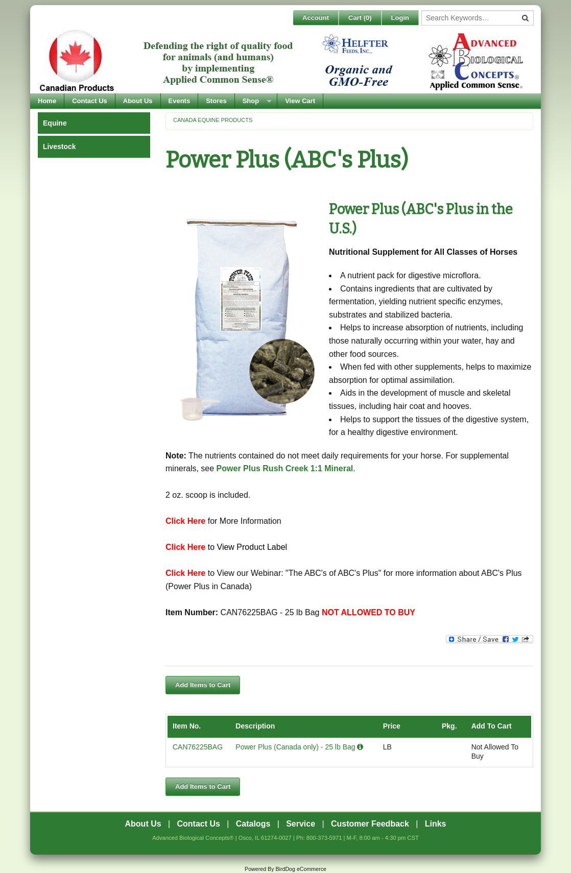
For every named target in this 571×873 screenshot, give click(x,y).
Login (400, 17)
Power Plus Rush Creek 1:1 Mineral (285, 468)
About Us (138, 101)
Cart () (360, 17)
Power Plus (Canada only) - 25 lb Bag (299, 747)
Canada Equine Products (212, 120)
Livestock (59, 146)
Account (315, 17)
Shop (251, 101)
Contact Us (89, 101)
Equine (55, 123)
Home (47, 101)
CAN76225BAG (198, 747)
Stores (216, 101)
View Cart (300, 101)
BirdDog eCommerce (300, 869)
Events (180, 101)
